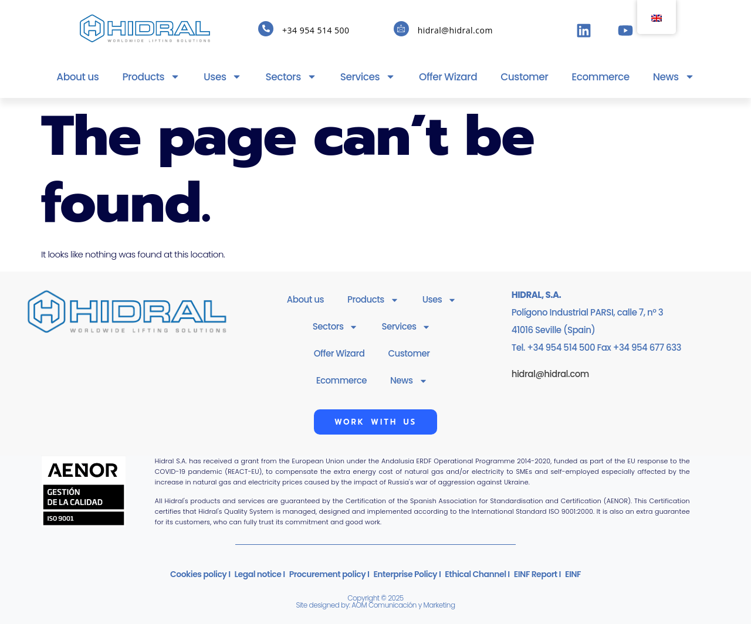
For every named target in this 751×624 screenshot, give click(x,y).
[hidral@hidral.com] (401, 28)
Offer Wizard (448, 77)
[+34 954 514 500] (265, 28)
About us (77, 77)
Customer (524, 77)
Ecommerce (600, 77)
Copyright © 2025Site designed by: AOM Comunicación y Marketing (375, 601)
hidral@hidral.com (455, 30)
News (674, 76)
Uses (223, 76)
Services (367, 76)
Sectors (290, 76)
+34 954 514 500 (315, 30)
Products (151, 76)
